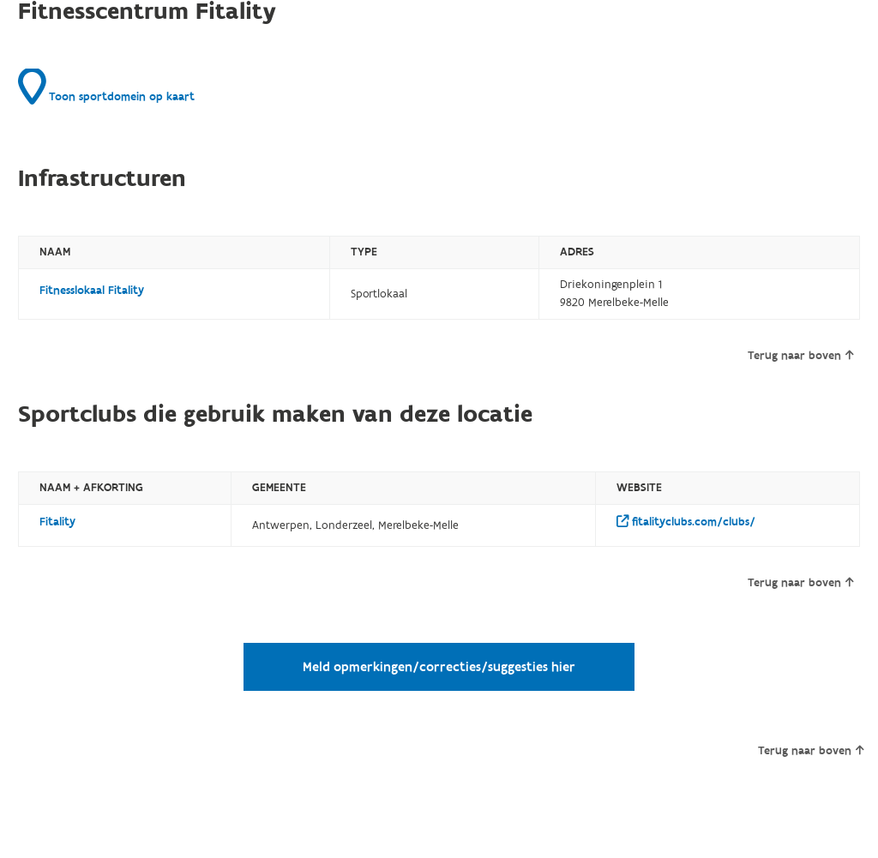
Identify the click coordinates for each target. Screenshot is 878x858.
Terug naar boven (800, 355)
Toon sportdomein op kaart (106, 87)
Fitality (57, 522)
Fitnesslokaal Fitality (91, 290)
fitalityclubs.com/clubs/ (685, 522)
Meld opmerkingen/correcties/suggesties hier (439, 666)
